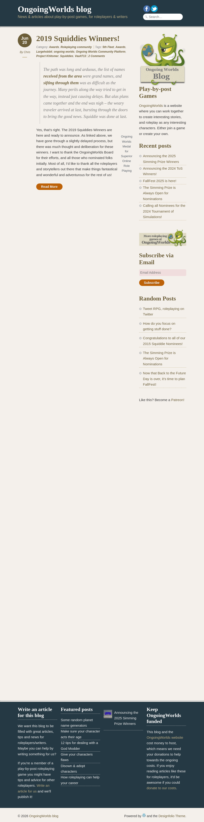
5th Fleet (108, 47)
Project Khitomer (47, 56)
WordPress (144, 815)
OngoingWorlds (151, 106)
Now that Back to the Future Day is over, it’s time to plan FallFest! (164, 378)
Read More (49, 187)
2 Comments (96, 56)
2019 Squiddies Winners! (78, 38)
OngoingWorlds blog (54, 9)
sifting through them (61, 83)
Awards (54, 47)
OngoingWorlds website (165, 737)
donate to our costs (161, 788)
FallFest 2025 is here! (159, 181)
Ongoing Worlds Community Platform (100, 51)
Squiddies (66, 56)
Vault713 (80, 56)
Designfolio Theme (172, 816)
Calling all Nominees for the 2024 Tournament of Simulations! (164, 211)
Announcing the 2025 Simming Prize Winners (126, 718)
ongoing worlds (64, 51)
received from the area (62, 76)
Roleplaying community (76, 47)
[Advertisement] (162, 482)
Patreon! (177, 400)
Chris (27, 52)
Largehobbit (44, 51)
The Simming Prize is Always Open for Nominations (159, 193)
